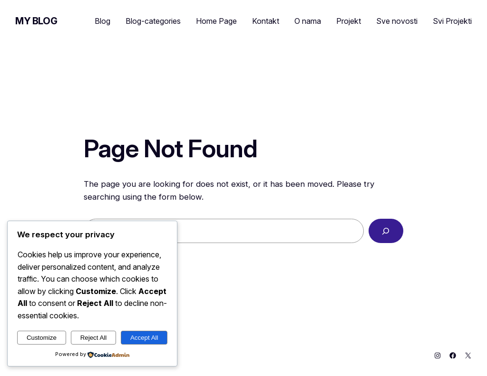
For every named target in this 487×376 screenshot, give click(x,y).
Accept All (144, 337)
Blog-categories (153, 21)
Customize (42, 337)
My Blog (36, 21)
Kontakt (265, 21)
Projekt (348, 21)
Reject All (93, 337)
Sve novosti (397, 21)
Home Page (216, 21)
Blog (102, 21)
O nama (307, 21)
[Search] (386, 231)
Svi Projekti (452, 21)
